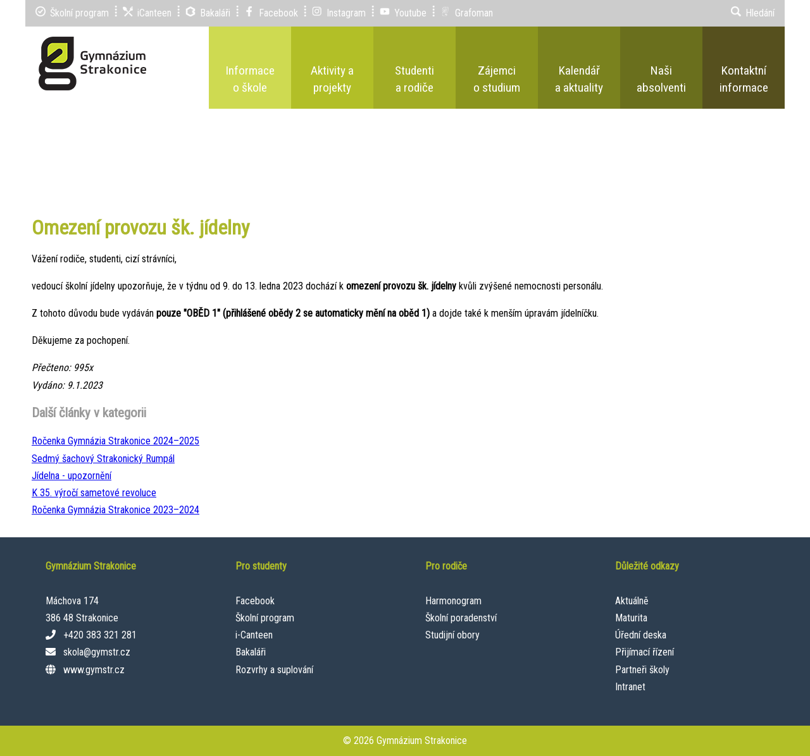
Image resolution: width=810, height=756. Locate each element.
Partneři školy (642, 670)
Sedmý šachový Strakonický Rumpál (103, 459)
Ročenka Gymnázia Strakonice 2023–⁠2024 (115, 510)
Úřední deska (640, 635)
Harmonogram (453, 601)
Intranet (630, 687)
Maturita (631, 618)
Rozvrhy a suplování (274, 670)
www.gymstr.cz (94, 670)
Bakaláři (250, 652)
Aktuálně (632, 601)
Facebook (255, 601)
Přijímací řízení (644, 652)
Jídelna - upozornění (71, 476)
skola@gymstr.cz (96, 652)
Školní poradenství (461, 618)
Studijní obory (452, 635)
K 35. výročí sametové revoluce (94, 493)
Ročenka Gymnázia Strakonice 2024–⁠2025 (115, 441)
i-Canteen (254, 635)
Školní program (264, 618)
